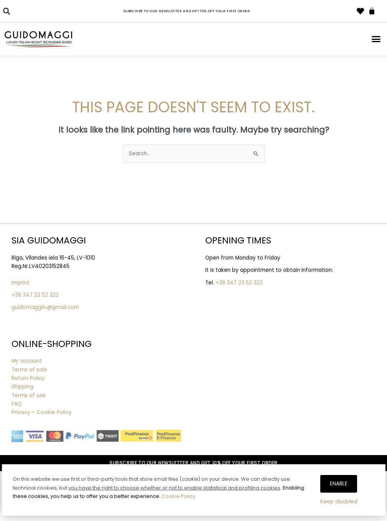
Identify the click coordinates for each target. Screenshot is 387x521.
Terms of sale (29, 369)
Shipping (22, 386)
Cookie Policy (178, 496)
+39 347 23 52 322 (35, 295)
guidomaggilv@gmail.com (45, 307)
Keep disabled (338, 501)
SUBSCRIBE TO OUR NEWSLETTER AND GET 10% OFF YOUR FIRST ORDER (193, 463)
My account (27, 361)
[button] (6, 11)
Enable (338, 483)
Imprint (21, 282)
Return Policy (28, 378)
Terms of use (29, 395)
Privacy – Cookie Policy (42, 412)
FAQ (17, 404)
